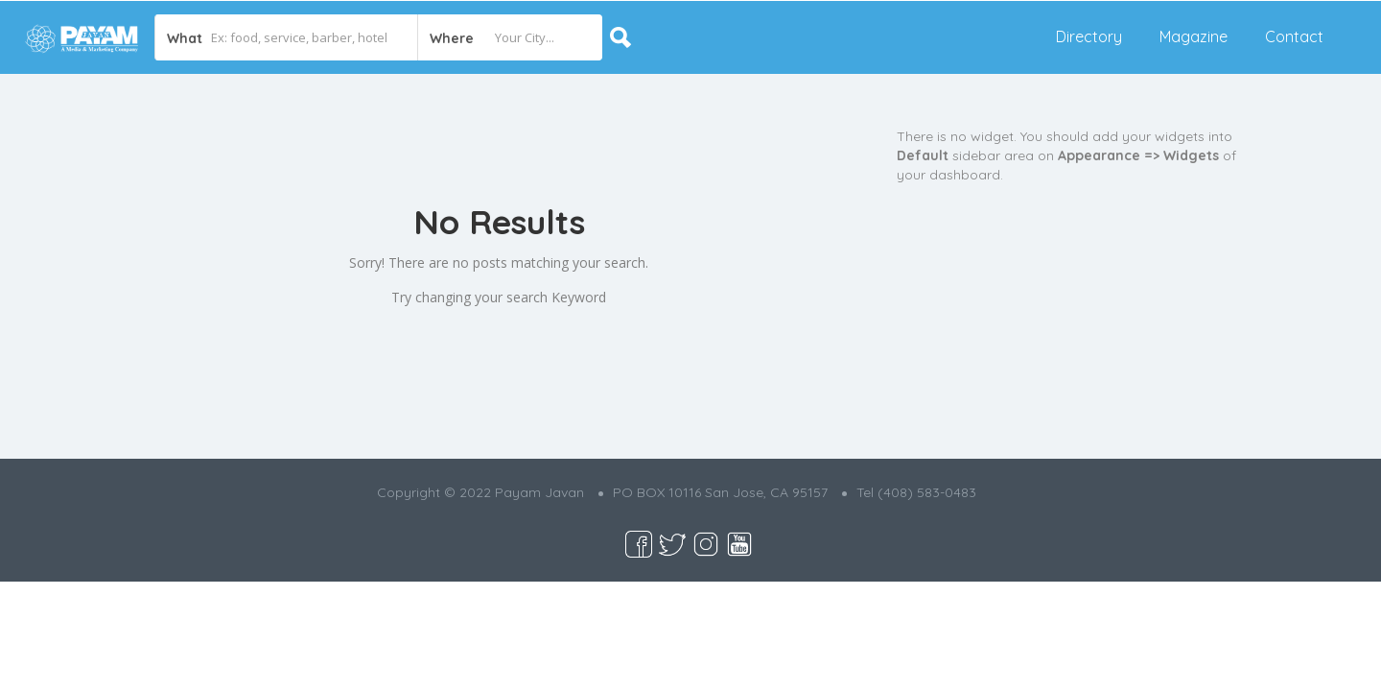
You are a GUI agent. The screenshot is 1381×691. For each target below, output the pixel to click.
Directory (1089, 36)
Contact (1294, 36)
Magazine (1193, 36)
